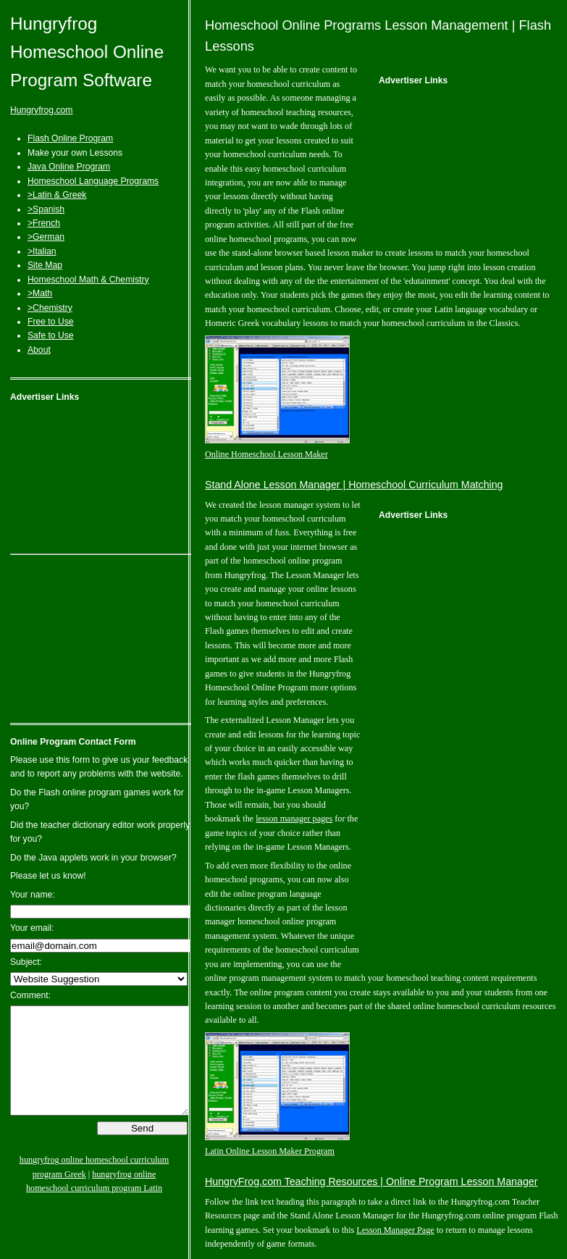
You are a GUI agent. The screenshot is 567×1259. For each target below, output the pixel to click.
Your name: (32, 895)
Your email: (32, 928)
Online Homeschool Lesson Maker (266, 454)
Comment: (30, 995)
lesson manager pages (294, 818)
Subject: (26, 962)
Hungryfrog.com (41, 110)
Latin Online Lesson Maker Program (270, 1151)
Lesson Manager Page (395, 1230)
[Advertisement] (100, 481)
